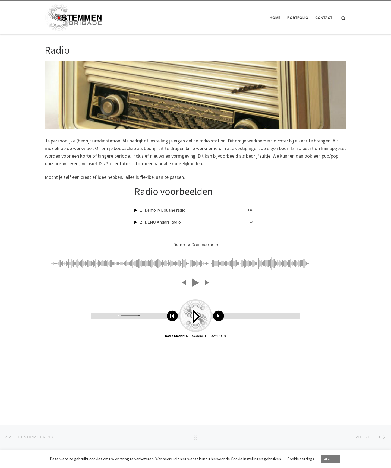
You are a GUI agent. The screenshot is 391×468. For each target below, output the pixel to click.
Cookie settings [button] (300, 458)
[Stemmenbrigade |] (73, 17)
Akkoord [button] (330, 459)
